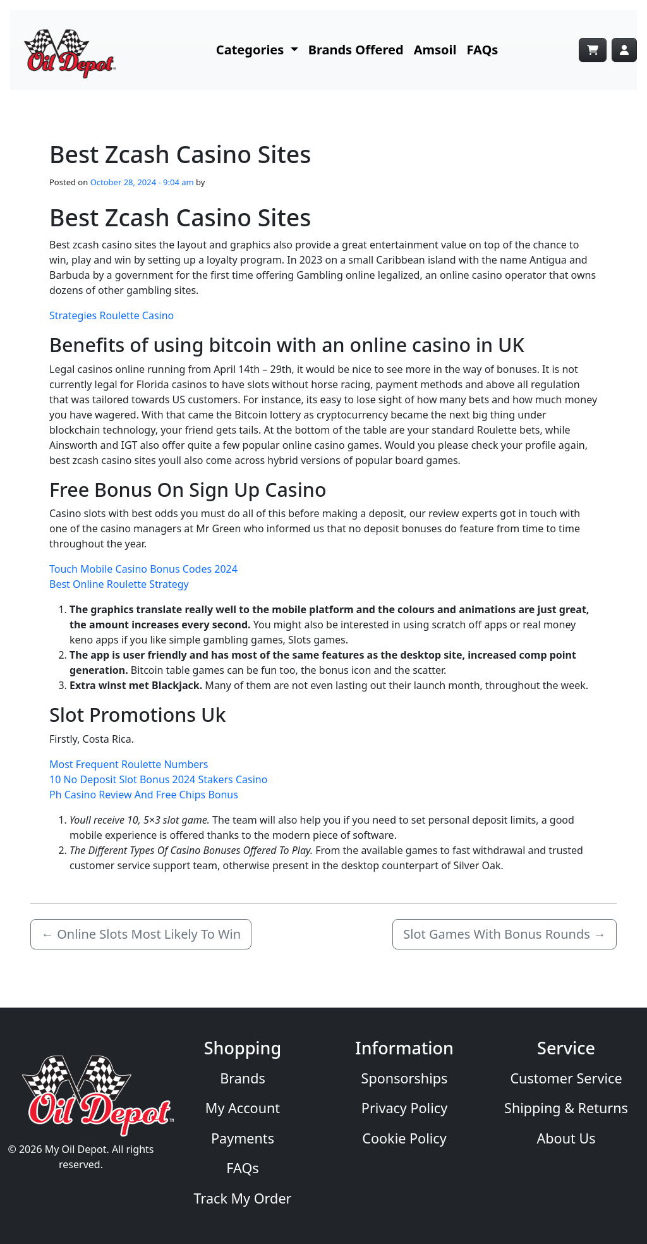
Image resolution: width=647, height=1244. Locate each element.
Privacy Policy (404, 1108)
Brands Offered (356, 49)
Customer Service (566, 1078)
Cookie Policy (404, 1138)
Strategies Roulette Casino (111, 315)
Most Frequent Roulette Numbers (129, 764)
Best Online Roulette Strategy (119, 584)
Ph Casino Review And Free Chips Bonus (143, 795)
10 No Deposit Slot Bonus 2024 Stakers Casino (158, 779)
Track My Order (243, 1198)
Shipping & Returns (566, 1108)
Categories (251, 49)
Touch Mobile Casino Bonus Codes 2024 (143, 569)
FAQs (483, 49)
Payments (242, 1138)
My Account (242, 1108)
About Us (565, 1138)
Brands (242, 1078)
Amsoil (435, 49)
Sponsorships (404, 1078)
